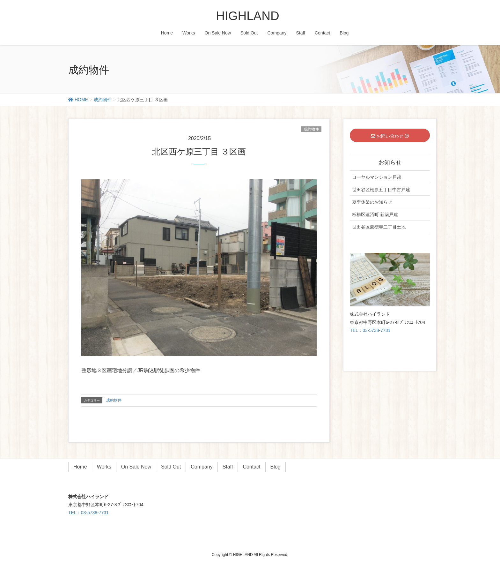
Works (104, 466)
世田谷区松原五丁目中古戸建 (381, 189)
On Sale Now (136, 466)
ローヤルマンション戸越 (376, 177)
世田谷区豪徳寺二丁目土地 (379, 226)
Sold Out (171, 466)
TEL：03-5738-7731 (370, 330)
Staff (228, 466)
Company (201, 466)
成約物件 (311, 129)
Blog (275, 466)
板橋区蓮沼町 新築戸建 (375, 214)
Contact (251, 466)
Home (80, 466)
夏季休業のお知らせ (372, 202)
